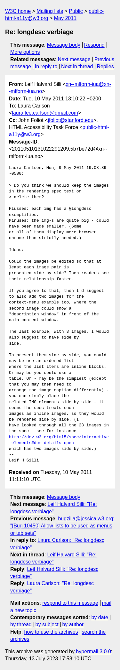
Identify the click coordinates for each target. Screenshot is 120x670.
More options (25, 52)
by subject (47, 624)
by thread (21, 624)
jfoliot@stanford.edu (70, 120)
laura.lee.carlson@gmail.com (45, 113)
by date (99, 617)
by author (73, 624)
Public (76, 11)
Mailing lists (49, 11)
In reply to (46, 66)
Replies (105, 66)
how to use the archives (51, 632)
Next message (74, 59)
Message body (63, 45)
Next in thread (77, 66)
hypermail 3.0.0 (93, 651)
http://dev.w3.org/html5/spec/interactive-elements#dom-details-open (59, 440)
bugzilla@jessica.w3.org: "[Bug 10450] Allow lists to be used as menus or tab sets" (62, 526)
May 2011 (65, 18)
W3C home (18, 11)
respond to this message (70, 603)
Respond (94, 45)
